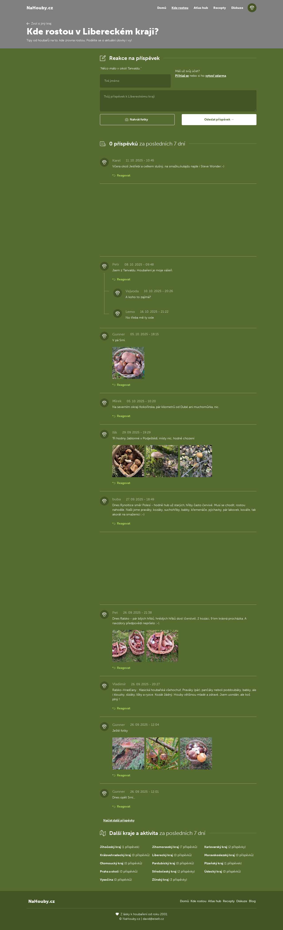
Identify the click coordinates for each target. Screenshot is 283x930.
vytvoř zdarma (215, 76)
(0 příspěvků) (125, 855)
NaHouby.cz (40, 7)
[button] (137, 119)
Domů (161, 8)
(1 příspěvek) (119, 847)
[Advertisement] (60, 120)
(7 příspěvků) (174, 847)
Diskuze (237, 8)
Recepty (219, 8)
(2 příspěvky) (225, 847)
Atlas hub (201, 8)
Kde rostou (180, 8)
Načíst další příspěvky (118, 820)
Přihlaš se (182, 76)
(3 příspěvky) (169, 880)
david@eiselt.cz (153, 919)
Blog (252, 901)
